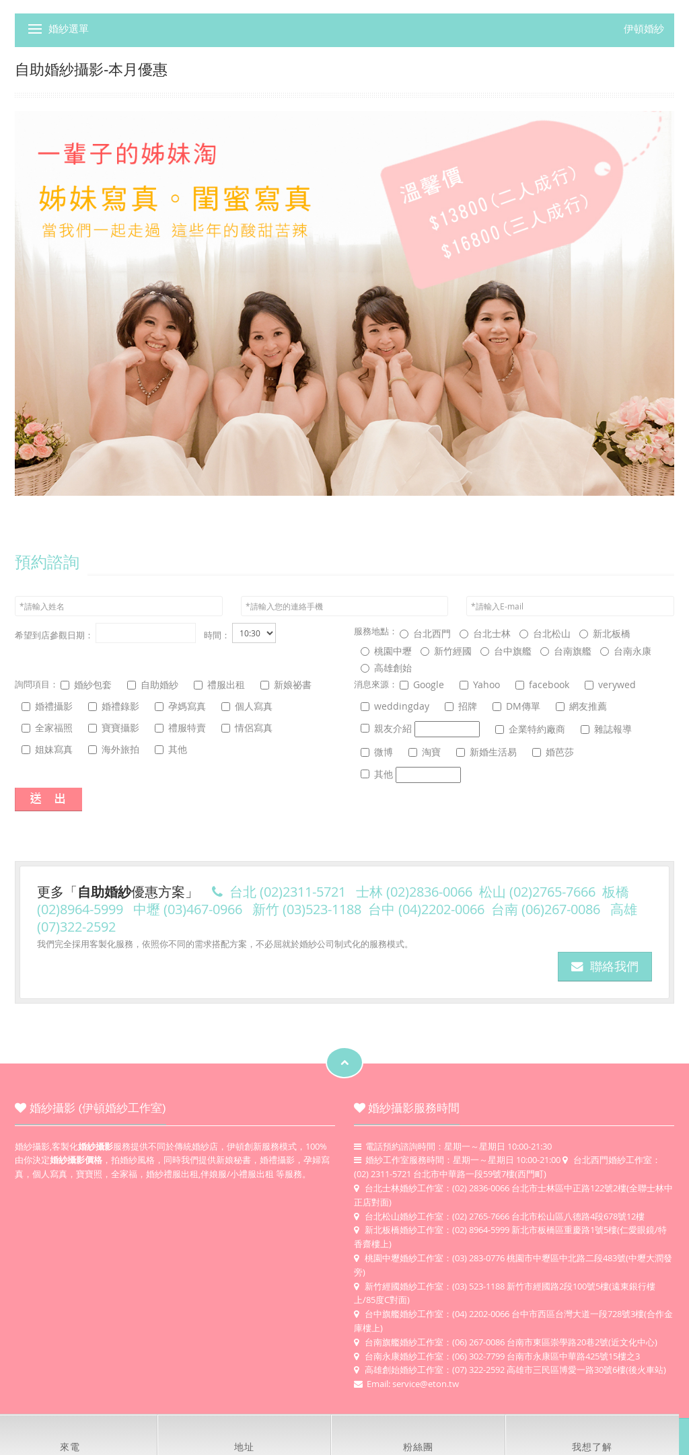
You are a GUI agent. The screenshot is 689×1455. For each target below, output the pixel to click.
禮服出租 (219, 684)
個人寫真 (247, 706)
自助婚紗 (152, 684)
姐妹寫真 (47, 749)
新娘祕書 (286, 684)
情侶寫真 (247, 727)
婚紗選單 (68, 28)
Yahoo (480, 684)
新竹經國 (446, 650)
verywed (610, 684)
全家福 (124, 1174)
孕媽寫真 (180, 706)
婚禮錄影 (113, 706)
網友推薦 (581, 706)
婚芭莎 (553, 751)
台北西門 (425, 633)
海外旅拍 (113, 749)
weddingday (395, 706)
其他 (171, 749)
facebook (542, 684)
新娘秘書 (233, 1160)
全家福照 (47, 727)
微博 (377, 751)
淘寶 (424, 751)
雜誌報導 (606, 728)
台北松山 (545, 633)
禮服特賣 (180, 727)
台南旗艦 (565, 650)
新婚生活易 (486, 751)
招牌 (461, 706)
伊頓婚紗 (644, 28)
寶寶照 (89, 1174)
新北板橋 (604, 633)
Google (422, 684)
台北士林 (485, 633)
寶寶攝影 (113, 727)
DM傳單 (516, 706)
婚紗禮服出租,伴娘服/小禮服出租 (210, 1174)
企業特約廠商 (530, 728)
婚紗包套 (86, 684)
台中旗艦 (506, 650)
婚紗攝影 (32, 1146)
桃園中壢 (386, 650)
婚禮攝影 (47, 706)
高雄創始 (386, 667)
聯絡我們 (605, 966)
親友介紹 (420, 729)
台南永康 (625, 650)
